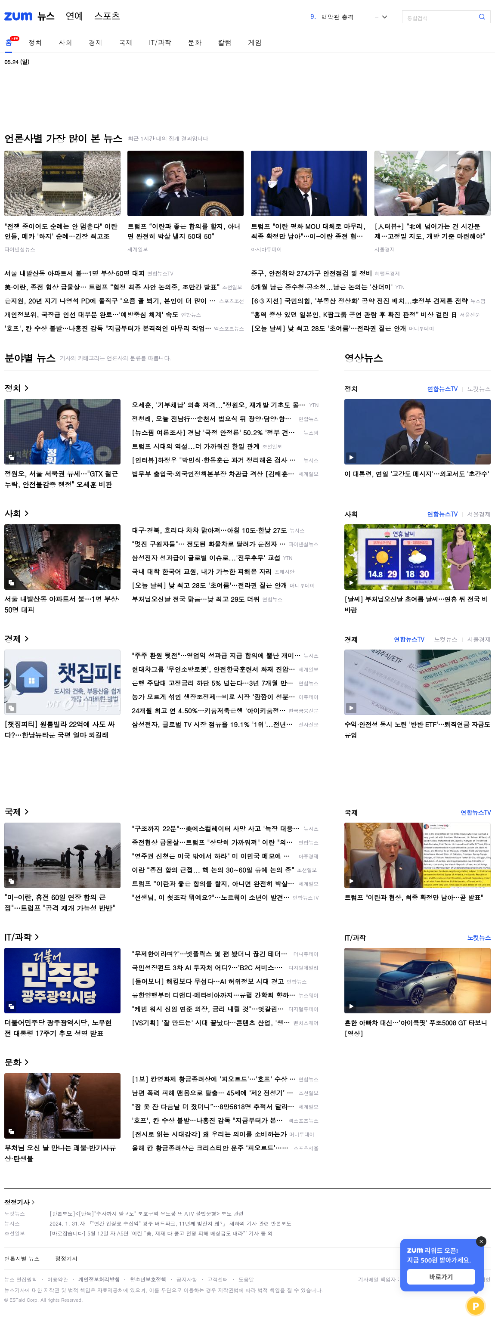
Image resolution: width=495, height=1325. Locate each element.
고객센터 (217, 1279)
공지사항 (186, 1279)
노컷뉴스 (479, 388)
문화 (194, 42)
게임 (255, 42)
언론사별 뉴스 (22, 1258)
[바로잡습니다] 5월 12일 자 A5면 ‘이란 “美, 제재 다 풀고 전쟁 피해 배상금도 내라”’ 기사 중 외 (161, 1233)
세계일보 (137, 249)
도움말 (246, 1279)
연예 (74, 16)
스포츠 (107, 16)
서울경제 (384, 249)
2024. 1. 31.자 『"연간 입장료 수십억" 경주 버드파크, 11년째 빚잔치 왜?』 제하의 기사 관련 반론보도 (170, 1223)
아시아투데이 (266, 249)
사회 (65, 42)
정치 (35, 42)
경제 (95, 42)
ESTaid (17, 1300)
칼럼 (225, 42)
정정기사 (16, 1202)
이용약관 (57, 1279)
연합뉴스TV (442, 388)
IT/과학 (160, 42)
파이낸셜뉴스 (19, 249)
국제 (126, 42)
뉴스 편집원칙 (20, 1279)
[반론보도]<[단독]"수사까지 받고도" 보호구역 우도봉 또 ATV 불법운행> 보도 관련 (147, 1213)
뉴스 (46, 16)
